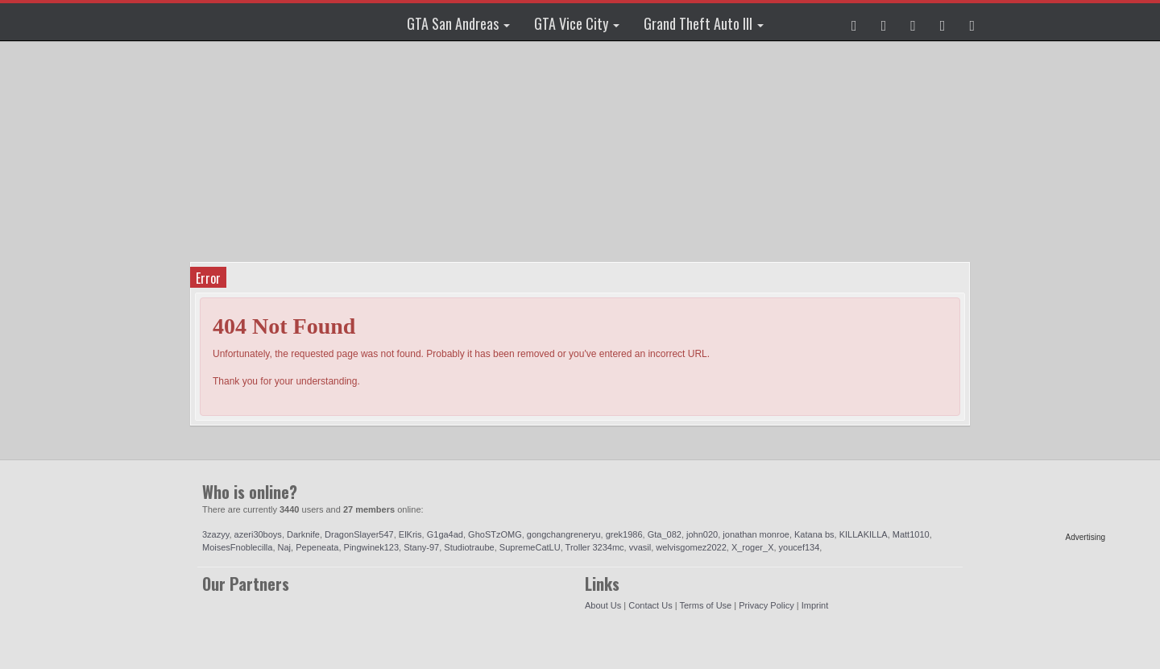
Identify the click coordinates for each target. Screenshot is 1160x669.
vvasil (640, 547)
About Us (603, 605)
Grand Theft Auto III (704, 23)
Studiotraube (469, 547)
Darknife (303, 534)
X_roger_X (752, 547)
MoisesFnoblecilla (237, 547)
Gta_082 (665, 534)
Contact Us (650, 605)
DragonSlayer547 (359, 534)
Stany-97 (421, 547)
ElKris (410, 534)
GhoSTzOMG (495, 534)
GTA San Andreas (458, 23)
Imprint (815, 605)
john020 (702, 534)
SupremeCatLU (530, 547)
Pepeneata (317, 547)
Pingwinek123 (372, 547)
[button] (854, 21)
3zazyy (215, 534)
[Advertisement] (1043, 290)
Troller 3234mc (595, 547)
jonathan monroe (756, 534)
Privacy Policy (766, 605)
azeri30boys (258, 534)
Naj (285, 547)
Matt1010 (911, 534)
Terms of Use (705, 605)
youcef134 (799, 547)
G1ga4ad (445, 534)
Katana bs (814, 534)
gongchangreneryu (564, 534)
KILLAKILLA (863, 534)
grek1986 (624, 534)
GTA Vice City (576, 23)
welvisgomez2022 (691, 547)
